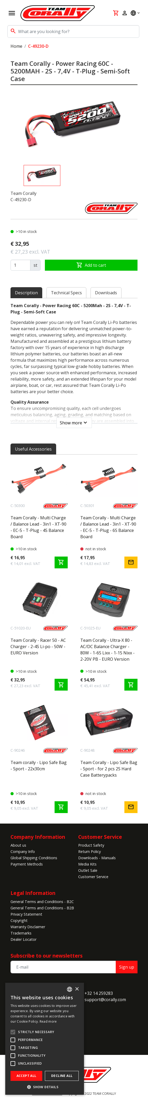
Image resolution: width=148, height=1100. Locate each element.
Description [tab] (26, 293)
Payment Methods (26, 864)
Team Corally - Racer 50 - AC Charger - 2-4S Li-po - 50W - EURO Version (38, 646)
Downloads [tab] (106, 293)
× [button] (77, 989)
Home (16, 46)
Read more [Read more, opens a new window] (48, 1021)
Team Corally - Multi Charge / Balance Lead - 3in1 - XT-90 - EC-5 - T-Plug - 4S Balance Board (38, 527)
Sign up (126, 967)
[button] (44, 1087)
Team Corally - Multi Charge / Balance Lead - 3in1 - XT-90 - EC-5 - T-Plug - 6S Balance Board (108, 527)
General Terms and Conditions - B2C (42, 901)
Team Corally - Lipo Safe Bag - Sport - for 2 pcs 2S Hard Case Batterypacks (108, 769)
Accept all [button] (26, 1076)
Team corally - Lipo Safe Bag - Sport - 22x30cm (38, 766)
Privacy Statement (26, 914)
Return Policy (89, 851)
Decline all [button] (61, 1076)
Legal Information (32, 892)
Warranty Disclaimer (27, 926)
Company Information (37, 836)
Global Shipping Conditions (33, 857)
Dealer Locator (23, 939)
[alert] (44, 1039)
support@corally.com (105, 999)
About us (18, 845)
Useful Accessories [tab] (33, 449)
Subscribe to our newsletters (46, 955)
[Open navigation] (11, 13)
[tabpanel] (74, 363)
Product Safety (91, 845)
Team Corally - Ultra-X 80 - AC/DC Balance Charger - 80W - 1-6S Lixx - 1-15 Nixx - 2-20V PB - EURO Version (107, 649)
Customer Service (100, 836)
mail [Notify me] (131, 562)
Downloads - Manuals (97, 857)
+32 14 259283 (98, 993)
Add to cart (91, 265)
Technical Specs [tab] (66, 293)
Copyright (19, 920)
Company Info (22, 851)
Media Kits (87, 864)
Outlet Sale (87, 870)
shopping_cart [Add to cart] (61, 562)
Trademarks (20, 933)
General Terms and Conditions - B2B (42, 907)
